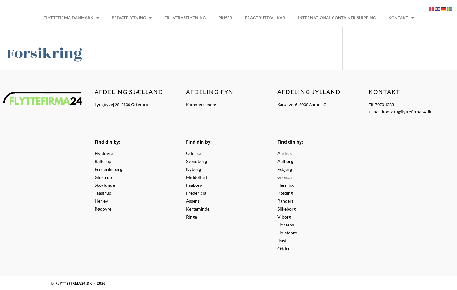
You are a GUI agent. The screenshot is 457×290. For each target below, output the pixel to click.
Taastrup (103, 193)
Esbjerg (284, 169)
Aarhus (284, 153)
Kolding (285, 193)
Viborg (284, 216)
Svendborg (196, 161)
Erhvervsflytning (185, 17)
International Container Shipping (337, 17)
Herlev (101, 201)
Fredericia (196, 193)
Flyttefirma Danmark (71, 18)
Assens (193, 201)
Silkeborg (286, 209)
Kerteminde (197, 209)
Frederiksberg (108, 169)
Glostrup (103, 177)
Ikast (282, 240)
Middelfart (196, 177)
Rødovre (103, 209)
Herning (285, 185)
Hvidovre (104, 153)
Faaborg (194, 185)
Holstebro (287, 232)
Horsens (285, 224)
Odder (283, 248)
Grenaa (284, 177)
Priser (225, 17)
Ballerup (103, 161)
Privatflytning (132, 18)
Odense (193, 153)
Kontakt (401, 18)
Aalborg (285, 161)
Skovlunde (105, 185)
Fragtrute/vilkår (265, 17)
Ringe (191, 216)
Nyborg (193, 169)
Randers (285, 201)
